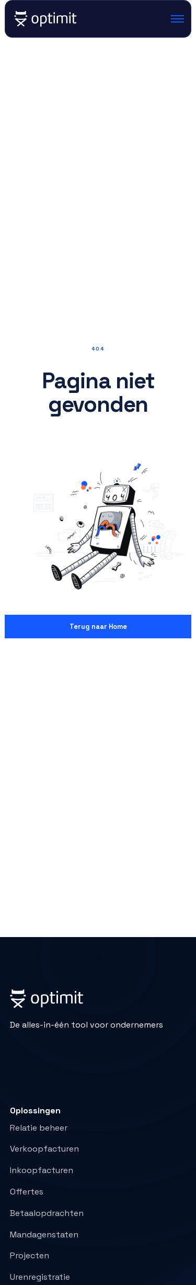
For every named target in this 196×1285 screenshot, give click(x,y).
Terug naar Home (98, 626)
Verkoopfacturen (44, 1148)
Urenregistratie (40, 1276)
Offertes (26, 1191)
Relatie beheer (38, 1127)
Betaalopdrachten (47, 1213)
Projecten (29, 1255)
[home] (45, 19)
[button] (173, 19)
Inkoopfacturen (41, 1170)
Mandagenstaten (44, 1234)
